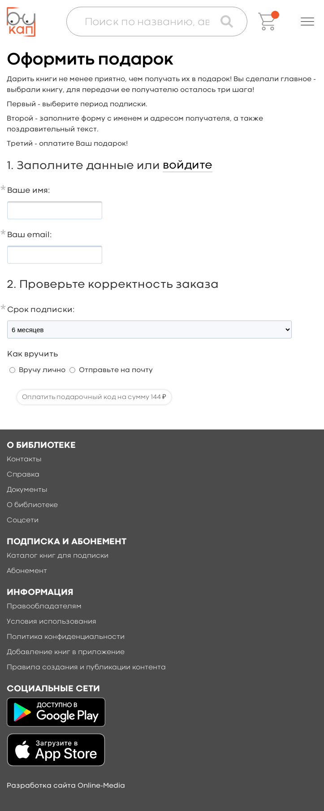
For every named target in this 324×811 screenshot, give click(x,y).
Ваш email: (29, 235)
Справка (23, 475)
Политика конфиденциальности (66, 637)
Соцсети (23, 520)
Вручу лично (42, 370)
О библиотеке (32, 505)
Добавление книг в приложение (66, 652)
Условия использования (51, 622)
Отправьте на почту (116, 370)
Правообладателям (44, 606)
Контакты (24, 459)
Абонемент (27, 571)
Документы (27, 490)
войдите (187, 165)
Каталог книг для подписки (57, 556)
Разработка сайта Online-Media (66, 786)
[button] (307, 21)
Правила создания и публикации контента (86, 667)
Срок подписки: (41, 310)
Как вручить (32, 354)
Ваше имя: (28, 190)
